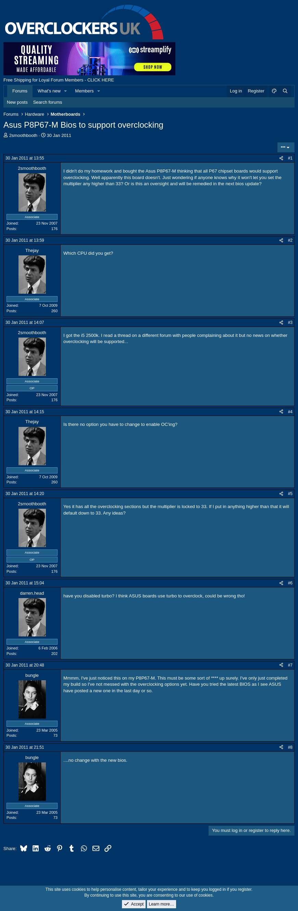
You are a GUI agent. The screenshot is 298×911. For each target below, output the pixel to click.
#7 (290, 665)
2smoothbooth (23, 135)
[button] (65, 91)
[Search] (285, 91)
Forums (19, 90)
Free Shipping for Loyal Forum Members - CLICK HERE (58, 80)
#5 (290, 493)
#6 (290, 583)
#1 (290, 158)
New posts (17, 102)
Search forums (47, 102)
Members (84, 90)
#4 (290, 411)
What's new (49, 90)
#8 (290, 747)
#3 (290, 322)
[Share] (281, 158)
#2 (290, 240)
